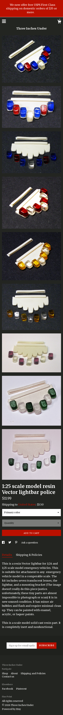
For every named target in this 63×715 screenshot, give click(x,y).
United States (27, 504)
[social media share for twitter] (10, 542)
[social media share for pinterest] (16, 542)
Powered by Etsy (11, 709)
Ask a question (29, 542)
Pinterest (21, 688)
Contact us (8, 676)
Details (7, 554)
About (14, 673)
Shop (5, 673)
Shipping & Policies (29, 554)
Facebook (8, 688)
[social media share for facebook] (3, 542)
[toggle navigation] (4, 21)
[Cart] (59, 22)
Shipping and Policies (33, 673)
